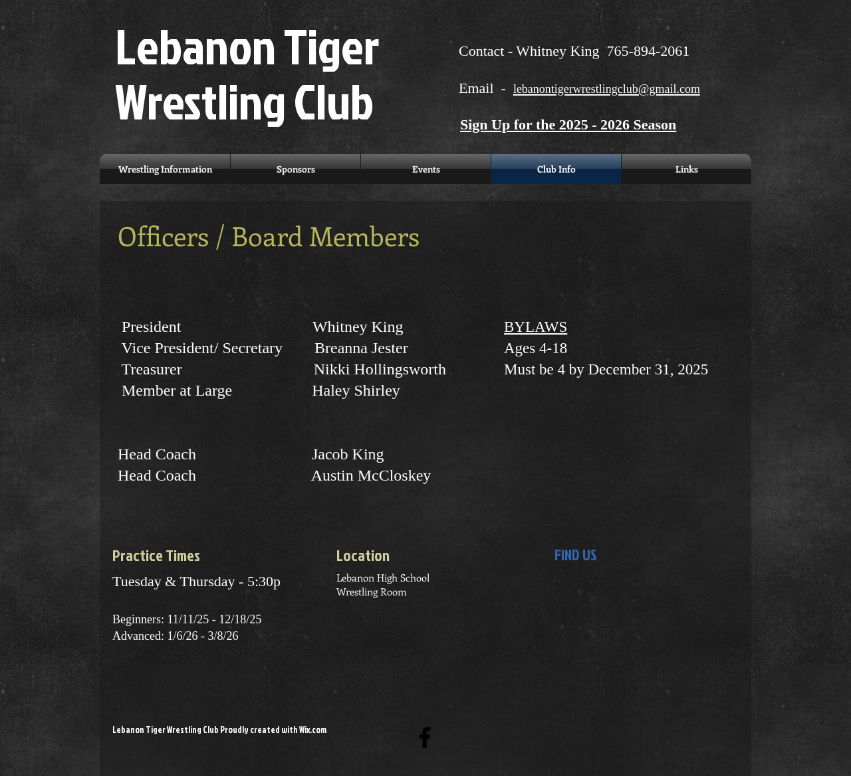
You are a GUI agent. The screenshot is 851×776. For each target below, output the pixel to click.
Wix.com (312, 730)
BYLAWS (535, 327)
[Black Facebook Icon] (425, 737)
